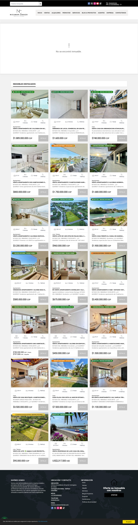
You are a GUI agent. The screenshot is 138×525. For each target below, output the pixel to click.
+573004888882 (114, 4)
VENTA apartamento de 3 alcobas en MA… (29, 128)
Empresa (110, 13)
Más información (55, 522)
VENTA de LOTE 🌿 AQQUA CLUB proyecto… (29, 451)
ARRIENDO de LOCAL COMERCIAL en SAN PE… (68, 128)
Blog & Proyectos (89, 13)
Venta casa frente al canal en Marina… (108, 236)
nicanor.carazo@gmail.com (60, 505)
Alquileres (56, 13)
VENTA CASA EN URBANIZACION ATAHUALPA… (108, 128)
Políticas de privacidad (89, 502)
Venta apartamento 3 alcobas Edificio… (29, 236)
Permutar (66, 13)
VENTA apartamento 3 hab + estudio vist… (108, 290)
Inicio (40, 13)
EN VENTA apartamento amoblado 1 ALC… (68, 290)
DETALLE (43, 138)
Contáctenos (121, 13)
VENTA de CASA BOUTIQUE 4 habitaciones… (29, 397)
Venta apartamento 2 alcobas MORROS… (108, 182)
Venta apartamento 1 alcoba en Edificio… (69, 343)
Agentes (101, 13)
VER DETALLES (29, 104)
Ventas (47, 13)
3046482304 (113, 3)
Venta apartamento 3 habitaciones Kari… (69, 182)
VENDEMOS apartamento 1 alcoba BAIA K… (29, 290)
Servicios (76, 13)
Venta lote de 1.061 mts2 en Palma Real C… (68, 236)
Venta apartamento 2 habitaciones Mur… (108, 343)
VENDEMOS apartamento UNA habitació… (29, 343)
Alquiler (84, 488)
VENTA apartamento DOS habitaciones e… (29, 182)
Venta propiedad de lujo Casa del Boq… (68, 451)
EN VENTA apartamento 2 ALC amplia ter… (108, 397)
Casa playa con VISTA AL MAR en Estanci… (68, 397)
